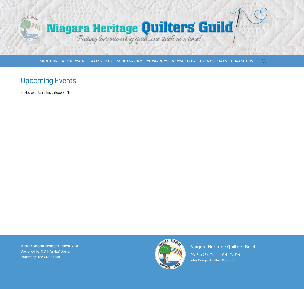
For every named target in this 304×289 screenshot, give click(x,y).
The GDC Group (49, 257)
